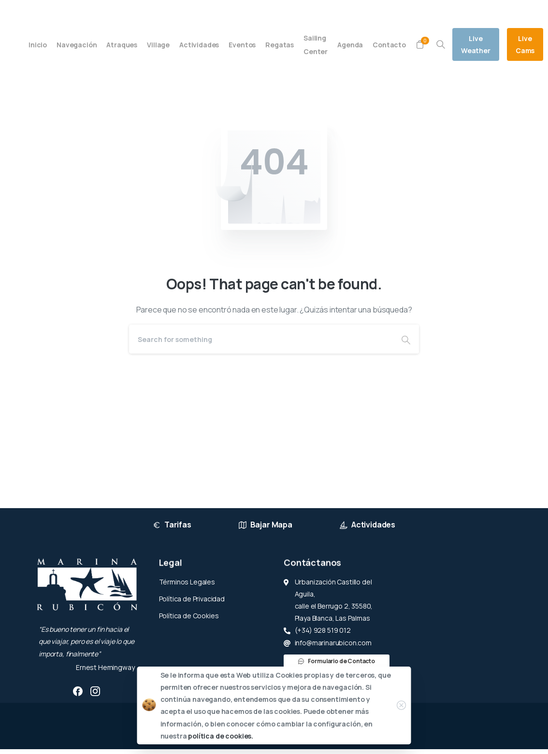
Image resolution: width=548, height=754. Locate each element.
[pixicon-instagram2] (95, 690)
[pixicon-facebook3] (78, 690)
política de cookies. (220, 735)
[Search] (261, 339)
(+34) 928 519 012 (109, 10)
